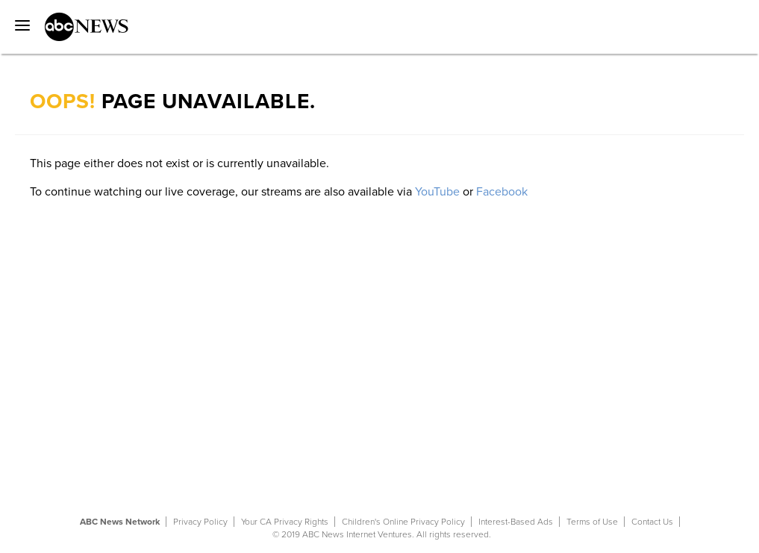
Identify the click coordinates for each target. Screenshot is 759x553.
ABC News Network (120, 521)
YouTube (437, 191)
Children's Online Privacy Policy (403, 521)
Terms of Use (592, 521)
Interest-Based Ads (515, 521)
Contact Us (652, 521)
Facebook (502, 191)
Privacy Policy (200, 521)
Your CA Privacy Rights (284, 521)
